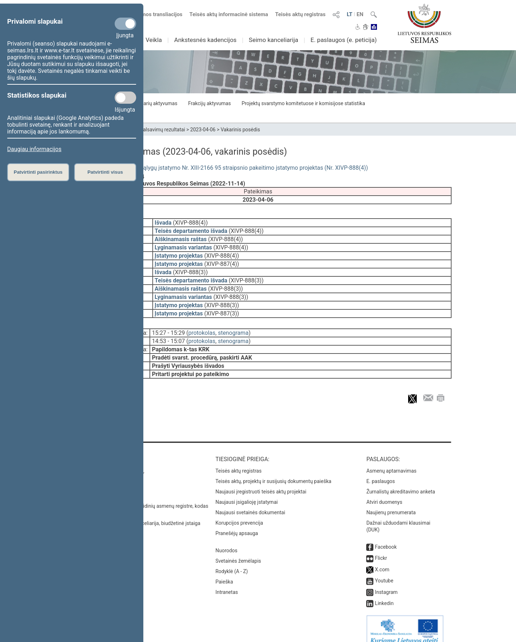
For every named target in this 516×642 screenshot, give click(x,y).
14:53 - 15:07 (168, 336)
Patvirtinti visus (105, 172)
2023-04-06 (203, 129)
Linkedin (384, 593)
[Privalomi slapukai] (125, 24)
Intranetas (226, 582)
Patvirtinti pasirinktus (38, 172)
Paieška (224, 572)
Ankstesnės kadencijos (205, 39)
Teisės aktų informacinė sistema (229, 14)
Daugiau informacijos (34, 149)
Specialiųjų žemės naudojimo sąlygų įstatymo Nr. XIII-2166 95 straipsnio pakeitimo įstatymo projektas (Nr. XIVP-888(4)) (216, 167)
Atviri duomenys (384, 492)
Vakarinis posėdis (240, 129)
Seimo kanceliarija (273, 39)
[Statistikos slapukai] (125, 98)
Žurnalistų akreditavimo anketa (400, 481)
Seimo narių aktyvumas (151, 103)
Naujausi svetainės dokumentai (250, 502)
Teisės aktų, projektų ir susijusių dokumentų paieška (273, 471)
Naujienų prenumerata (391, 502)
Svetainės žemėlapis (238, 551)
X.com (382, 559)
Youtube (384, 570)
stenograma (233, 327)
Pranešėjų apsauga (236, 523)
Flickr (381, 548)
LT (350, 14)
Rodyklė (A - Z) (231, 561)
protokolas (201, 327)
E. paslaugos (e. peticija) (343, 39)
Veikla (153, 39)
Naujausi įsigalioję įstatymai (246, 492)
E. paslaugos (380, 471)
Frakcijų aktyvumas (209, 103)
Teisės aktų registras (300, 14)
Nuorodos (226, 540)
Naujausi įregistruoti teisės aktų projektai (260, 481)
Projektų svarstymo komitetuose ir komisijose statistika (303, 103)
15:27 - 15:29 (168, 327)
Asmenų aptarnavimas (391, 461)
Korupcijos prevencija (239, 513)
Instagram (386, 582)
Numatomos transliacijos (148, 14)
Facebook (386, 537)
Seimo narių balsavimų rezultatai (149, 129)
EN (360, 14)
